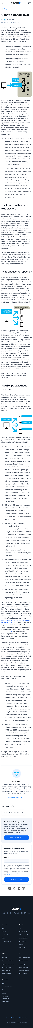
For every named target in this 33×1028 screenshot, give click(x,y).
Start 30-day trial (16, 837)
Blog (3, 983)
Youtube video (6, 631)
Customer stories (7, 986)
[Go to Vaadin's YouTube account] (23, 888)
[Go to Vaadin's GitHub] (14, 888)
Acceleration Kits (24, 938)
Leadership (5, 935)
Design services (6, 967)
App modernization (7, 960)
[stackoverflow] (29, 913)
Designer (21, 944)
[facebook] (7, 913)
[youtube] (18, 913)
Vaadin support (6, 970)
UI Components (23, 931)
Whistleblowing (6, 941)
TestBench (22, 947)
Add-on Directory (24, 970)
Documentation (23, 967)
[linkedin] (19, 888)
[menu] (2, 3)
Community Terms (11, 1017)
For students (5, 1001)
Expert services (6, 973)
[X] (9, 888)
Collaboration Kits (24, 935)
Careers (4, 931)
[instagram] (22, 913)
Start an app (22, 964)
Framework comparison (5, 997)
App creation (5, 957)
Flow (20, 928)
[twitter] (4, 913)
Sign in (29, 3)
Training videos (23, 973)
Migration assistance (8, 964)
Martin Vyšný (16, 781)
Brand (3, 938)
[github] (14, 913)
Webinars (4, 990)
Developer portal (23, 960)
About (3, 928)
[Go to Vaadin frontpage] (16, 909)
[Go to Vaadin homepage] (16, 3)
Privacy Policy (9, 874)
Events (4, 993)
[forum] (25, 913)
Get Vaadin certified (24, 957)
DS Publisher (22, 941)
